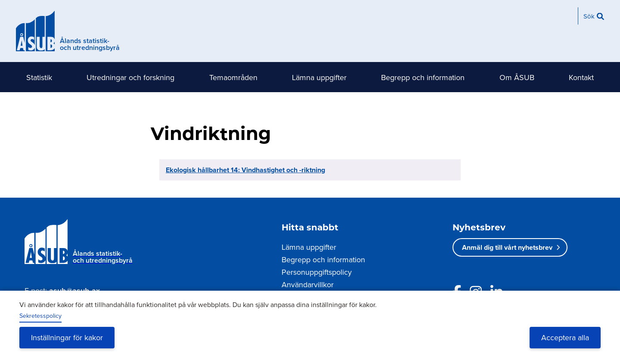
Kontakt (581, 77)
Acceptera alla (565, 337)
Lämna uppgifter (319, 77)
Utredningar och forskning (130, 77)
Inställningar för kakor (67, 337)
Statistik (39, 77)
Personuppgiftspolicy (317, 272)
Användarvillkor (308, 284)
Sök (589, 16)
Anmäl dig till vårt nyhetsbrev (507, 247)
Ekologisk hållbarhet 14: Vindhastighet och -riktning (245, 170)
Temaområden (233, 77)
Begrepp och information (423, 77)
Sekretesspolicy (40, 315)
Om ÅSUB (516, 77)
